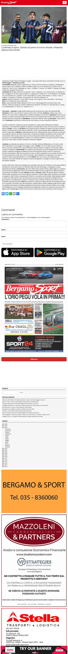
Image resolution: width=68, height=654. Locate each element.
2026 (6, 424)
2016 (6, 460)
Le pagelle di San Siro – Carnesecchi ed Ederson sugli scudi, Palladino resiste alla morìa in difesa (22, 416)
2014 (6, 463)
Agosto (7, 435)
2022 (6, 450)
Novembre (8, 430)
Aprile (6, 442)
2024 (6, 427)
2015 (6, 461)
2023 (6, 448)
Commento (5, 219)
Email (3, 236)
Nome (3, 230)
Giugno (7, 439)
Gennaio (7, 447)
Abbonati (34, 359)
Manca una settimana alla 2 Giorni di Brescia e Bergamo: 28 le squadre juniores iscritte (20, 412)
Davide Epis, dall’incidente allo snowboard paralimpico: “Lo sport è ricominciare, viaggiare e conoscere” (23, 400)
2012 (6, 466)
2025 (6, 426)
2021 (6, 452)
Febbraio (7, 445)
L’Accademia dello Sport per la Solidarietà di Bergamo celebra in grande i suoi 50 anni (20, 403)
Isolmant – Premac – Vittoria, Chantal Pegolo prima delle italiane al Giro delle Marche (20, 401)
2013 (6, 465)
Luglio (6, 437)
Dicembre (7, 429)
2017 (6, 458)
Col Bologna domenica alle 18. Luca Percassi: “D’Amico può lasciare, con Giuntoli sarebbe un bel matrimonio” (25, 405)
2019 (6, 455)
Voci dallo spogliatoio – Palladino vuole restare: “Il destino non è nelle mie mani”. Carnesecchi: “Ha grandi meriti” (26, 414)
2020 (6, 453)
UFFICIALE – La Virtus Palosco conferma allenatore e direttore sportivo (16, 411)
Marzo (7, 443)
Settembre (8, 434)
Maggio (7, 440)
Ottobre (7, 432)
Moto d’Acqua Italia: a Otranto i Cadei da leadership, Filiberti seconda (17, 407)
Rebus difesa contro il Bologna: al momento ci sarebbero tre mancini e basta (18, 409)
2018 (6, 456)
